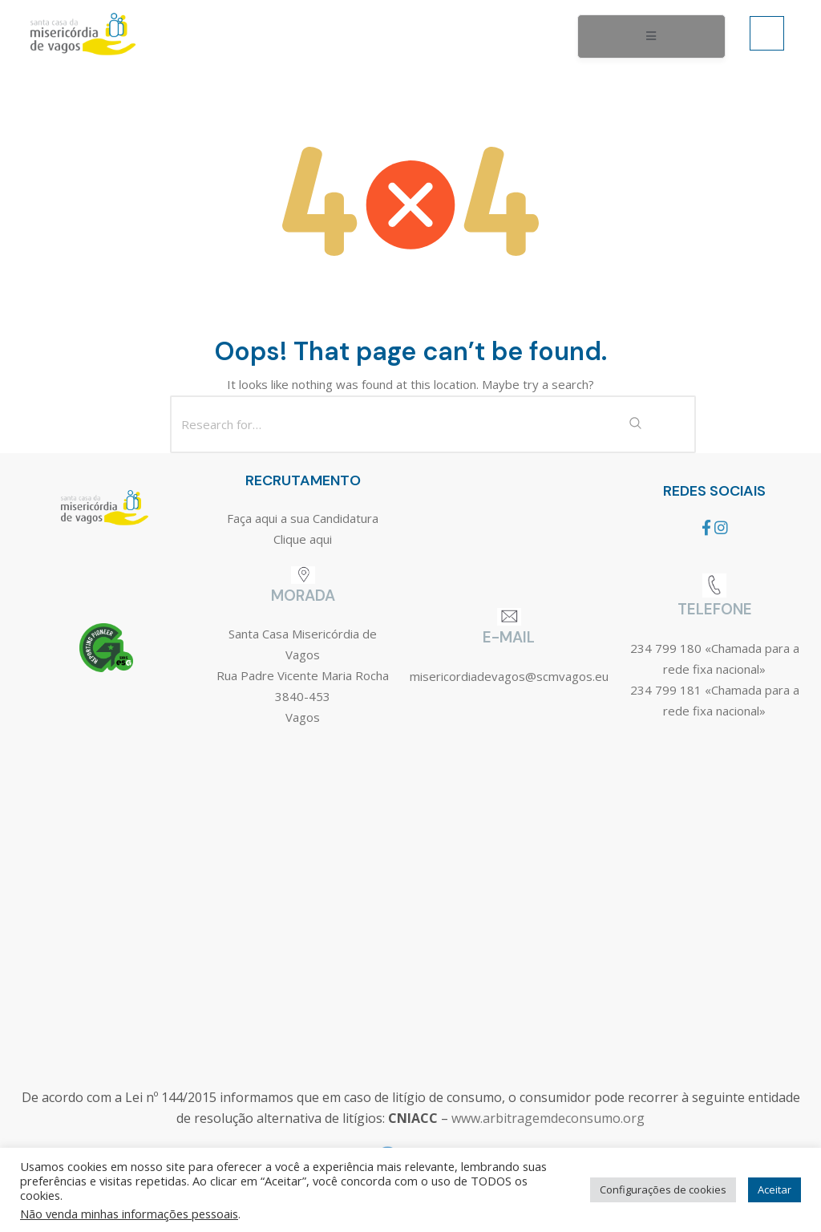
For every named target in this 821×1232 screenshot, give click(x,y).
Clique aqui (302, 539)
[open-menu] (651, 36)
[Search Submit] (635, 424)
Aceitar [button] (774, 1189)
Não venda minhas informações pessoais (129, 1214)
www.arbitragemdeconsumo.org (548, 1118)
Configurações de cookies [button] (663, 1189)
